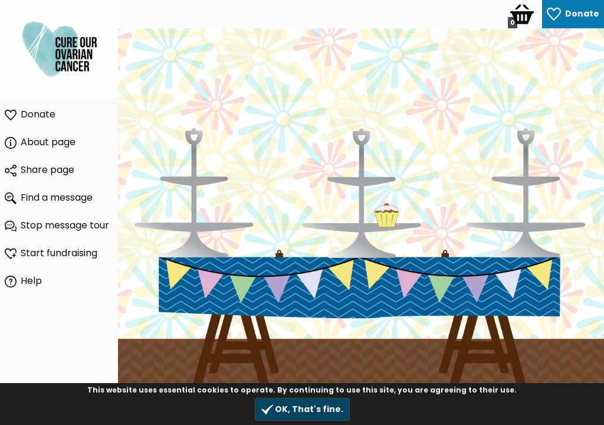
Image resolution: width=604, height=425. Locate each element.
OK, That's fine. (302, 409)
